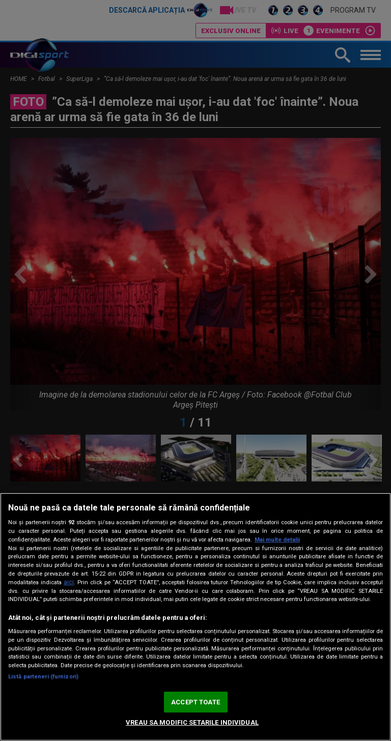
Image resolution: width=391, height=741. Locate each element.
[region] (195, 617)
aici (69, 582)
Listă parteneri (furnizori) (43, 676)
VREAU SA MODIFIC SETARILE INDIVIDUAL (192, 722)
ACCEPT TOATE (195, 702)
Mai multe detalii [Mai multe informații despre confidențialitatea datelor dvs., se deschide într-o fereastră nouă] (277, 539)
